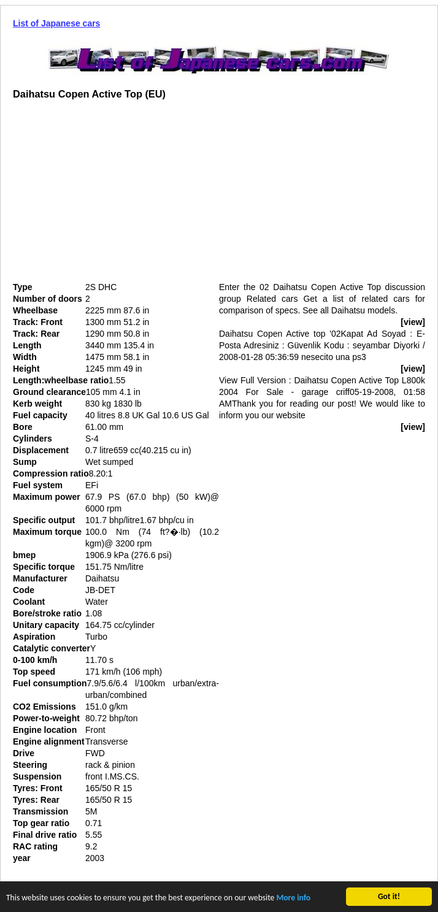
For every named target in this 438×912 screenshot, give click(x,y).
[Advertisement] (116, 196)
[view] (413, 322)
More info (293, 899)
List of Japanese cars (56, 23)
